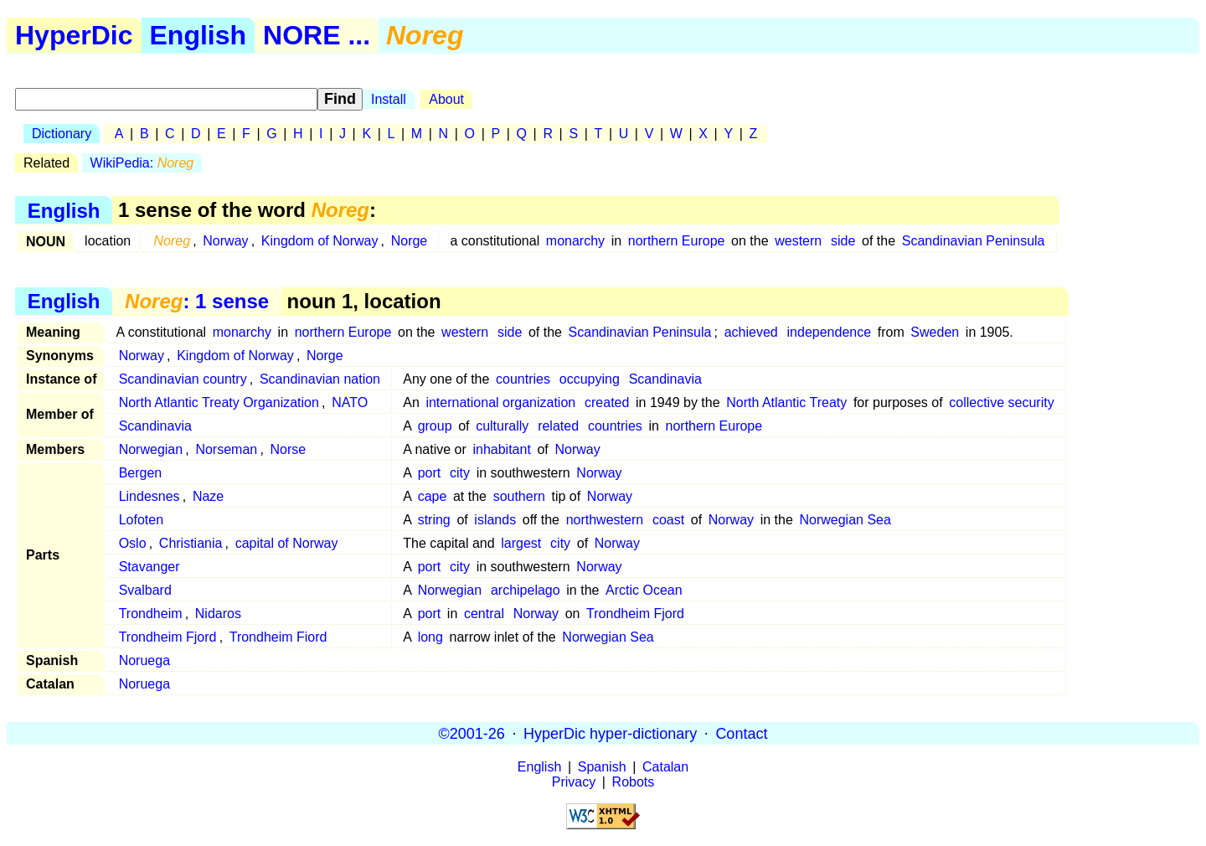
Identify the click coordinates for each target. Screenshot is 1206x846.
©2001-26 (472, 733)
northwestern (605, 520)
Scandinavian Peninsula (973, 241)
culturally (502, 426)
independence (829, 332)
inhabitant (501, 449)
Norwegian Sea (844, 520)
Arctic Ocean (644, 590)
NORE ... (316, 35)
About (446, 99)
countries (523, 379)
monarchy (575, 241)
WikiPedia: (142, 163)
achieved (751, 332)
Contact (741, 733)
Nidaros (218, 613)
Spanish (602, 767)
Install (388, 99)
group (435, 426)
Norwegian (151, 449)
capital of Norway (286, 543)
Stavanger (149, 567)
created (607, 402)
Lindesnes (149, 496)
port (429, 473)
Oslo (133, 543)
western (798, 241)
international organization (500, 402)
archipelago (525, 590)
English (198, 35)
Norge (409, 241)
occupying (589, 379)
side (843, 241)
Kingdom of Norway (320, 241)
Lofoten (141, 520)
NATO (350, 402)
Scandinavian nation (320, 379)
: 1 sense (197, 301)
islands (495, 520)
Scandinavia (665, 379)
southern (519, 496)
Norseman (226, 449)
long (430, 637)
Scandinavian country (183, 379)
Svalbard (145, 590)
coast (668, 520)
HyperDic (74, 35)
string (434, 520)
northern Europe (676, 241)
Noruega (144, 660)
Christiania (191, 543)
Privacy (573, 782)
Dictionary (61, 133)
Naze (208, 496)
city (460, 473)
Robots (633, 782)
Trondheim (151, 613)
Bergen (140, 473)
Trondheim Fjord (635, 613)
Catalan (665, 767)
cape (432, 496)
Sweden (934, 332)
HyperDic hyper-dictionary (610, 733)
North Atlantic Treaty (786, 402)
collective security (1001, 402)
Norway (225, 241)
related (558, 426)
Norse (288, 449)
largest (521, 543)
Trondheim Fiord (278, 637)
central (484, 613)
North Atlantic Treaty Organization (219, 402)
